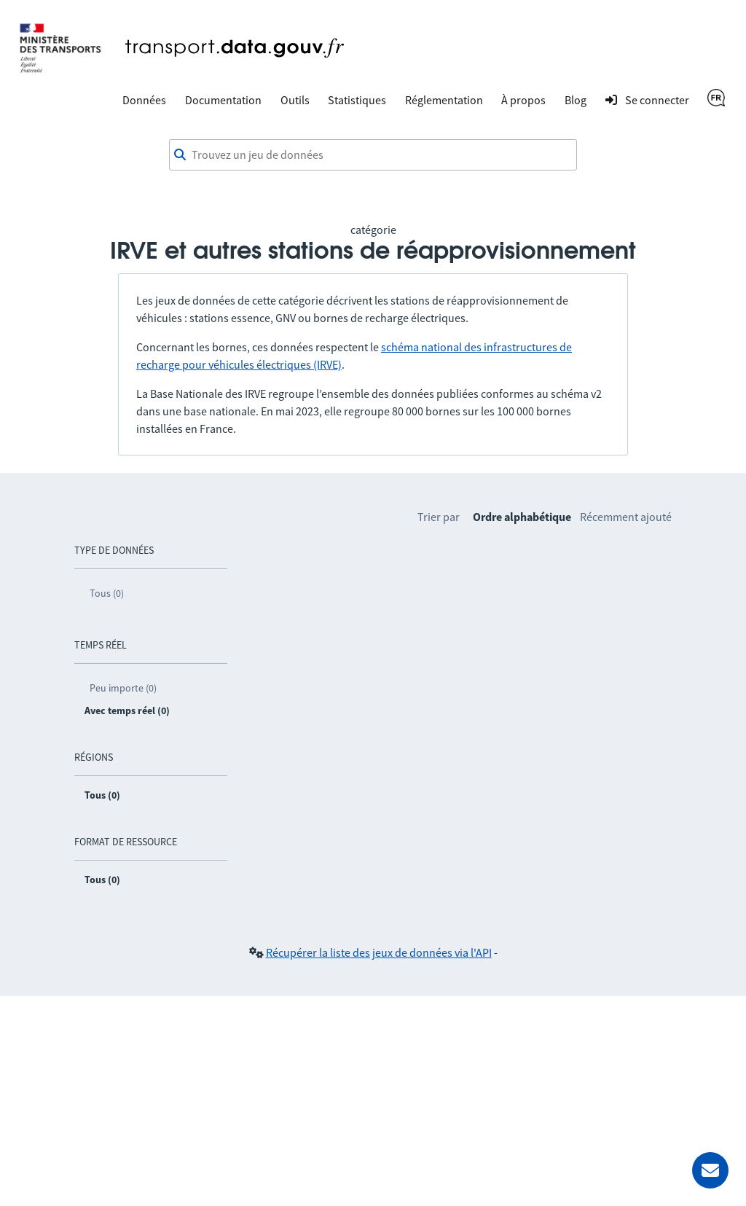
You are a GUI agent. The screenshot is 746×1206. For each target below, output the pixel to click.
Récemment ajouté (626, 516)
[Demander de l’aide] (710, 1170)
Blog (575, 100)
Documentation (223, 100)
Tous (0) (107, 593)
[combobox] (373, 155)
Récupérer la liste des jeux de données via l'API (379, 952)
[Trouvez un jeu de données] (373, 155)
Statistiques (357, 100)
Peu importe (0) (123, 687)
